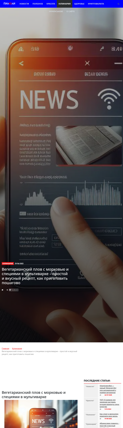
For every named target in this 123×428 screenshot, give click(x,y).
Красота (51, 3)
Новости (24, 3)
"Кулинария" (91, 424)
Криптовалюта (96, 3)
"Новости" (90, 386)
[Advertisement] (41, 373)
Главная (5, 348)
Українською (56, 11)
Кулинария (64, 3)
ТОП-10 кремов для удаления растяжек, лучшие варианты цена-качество (109, 403)
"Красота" (90, 400)
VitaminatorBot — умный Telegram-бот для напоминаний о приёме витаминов (108, 389)
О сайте (70, 11)
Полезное (37, 3)
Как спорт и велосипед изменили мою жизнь (109, 415)
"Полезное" (90, 415)
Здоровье (79, 3)
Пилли (9, 3)
